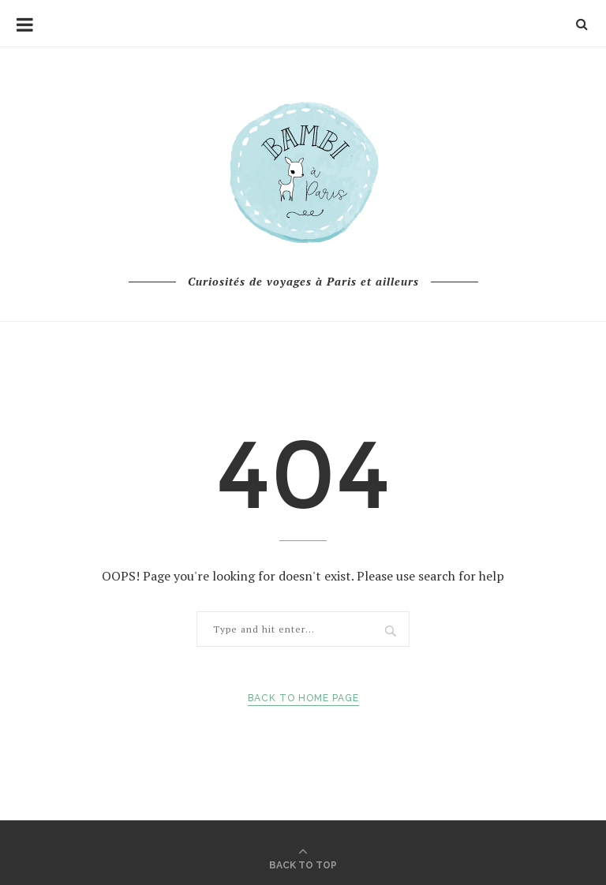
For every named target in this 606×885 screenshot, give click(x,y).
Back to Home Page (303, 698)
